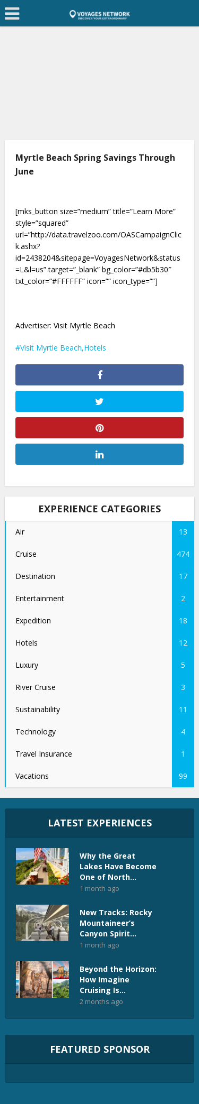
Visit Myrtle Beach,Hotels (63, 348)
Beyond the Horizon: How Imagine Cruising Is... (118, 979)
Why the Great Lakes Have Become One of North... (118, 866)
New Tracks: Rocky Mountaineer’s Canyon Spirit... (116, 923)
